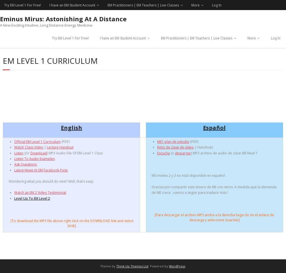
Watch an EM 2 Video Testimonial (40, 192)
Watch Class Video (28, 147)
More (195, 5)
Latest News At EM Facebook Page (41, 170)
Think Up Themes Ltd (132, 266)
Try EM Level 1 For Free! (22, 5)
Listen (18, 153)
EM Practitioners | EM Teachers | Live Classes (143, 5)
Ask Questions (25, 164)
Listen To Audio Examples (34, 158)
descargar (183, 153)
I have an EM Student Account (72, 5)
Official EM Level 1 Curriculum (37, 141)
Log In (216, 5)
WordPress (177, 266)
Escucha (163, 153)
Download (38, 153)
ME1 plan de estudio (173, 141)
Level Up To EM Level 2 (32, 198)
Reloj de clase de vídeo (175, 147)
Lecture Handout (60, 147)
